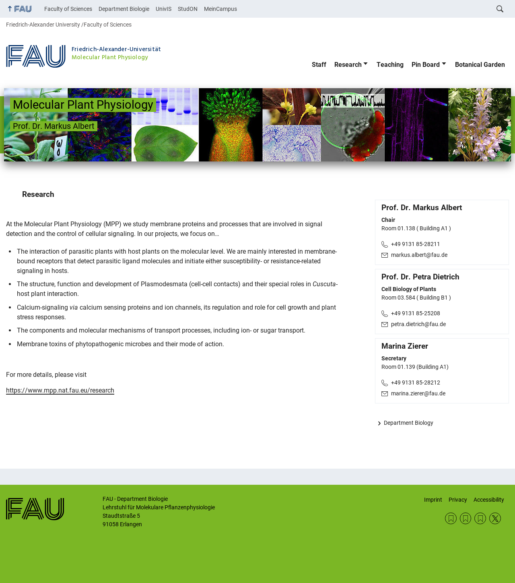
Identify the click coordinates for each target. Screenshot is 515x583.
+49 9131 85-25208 (415, 313)
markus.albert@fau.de (419, 255)
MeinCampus (220, 9)
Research (348, 64)
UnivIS (163, 9)
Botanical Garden (480, 64)
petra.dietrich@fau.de (418, 324)
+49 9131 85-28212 (415, 382)
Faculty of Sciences (68, 9)
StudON (188, 9)
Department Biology (408, 423)
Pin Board (426, 64)
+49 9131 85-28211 (415, 244)
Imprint (433, 499)
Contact (451, 518)
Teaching (390, 64)
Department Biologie (124, 9)
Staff (319, 64)
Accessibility (489, 499)
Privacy (458, 499)
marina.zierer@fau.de (418, 393)
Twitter (495, 518)
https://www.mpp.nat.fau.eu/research (60, 390)
